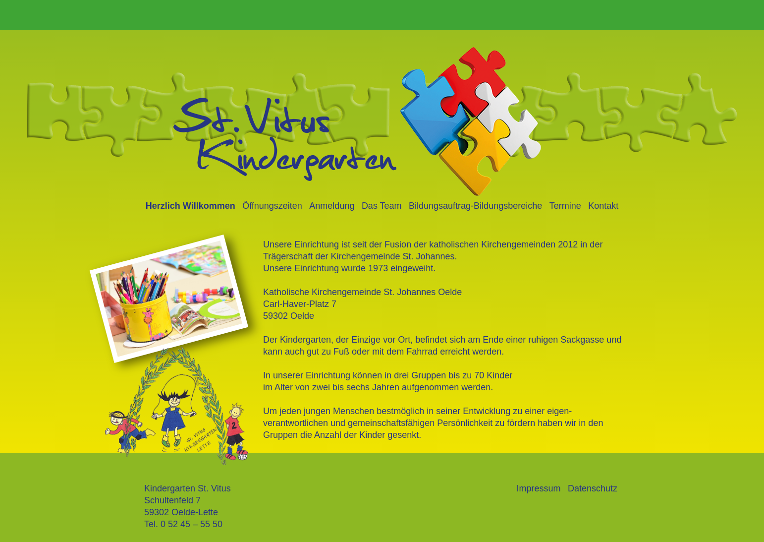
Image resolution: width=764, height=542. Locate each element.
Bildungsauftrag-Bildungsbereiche (475, 206)
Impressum (538, 488)
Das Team (382, 206)
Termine (565, 206)
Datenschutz (592, 488)
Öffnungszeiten (272, 206)
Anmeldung (331, 206)
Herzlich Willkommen (190, 206)
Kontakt (603, 206)
